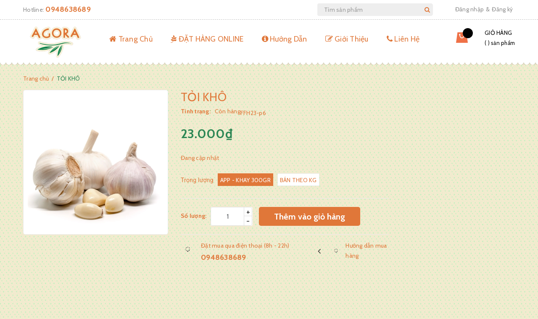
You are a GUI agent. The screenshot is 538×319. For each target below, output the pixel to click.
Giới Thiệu (347, 39)
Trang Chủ (131, 39)
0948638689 (68, 9)
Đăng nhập (469, 9)
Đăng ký (502, 9)
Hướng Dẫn (284, 39)
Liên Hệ (403, 39)
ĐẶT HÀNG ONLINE (207, 39)
